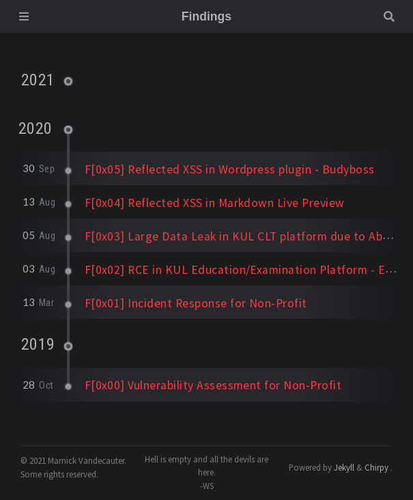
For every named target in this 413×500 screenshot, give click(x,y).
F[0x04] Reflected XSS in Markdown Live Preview (215, 202)
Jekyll (344, 467)
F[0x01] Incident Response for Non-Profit (196, 303)
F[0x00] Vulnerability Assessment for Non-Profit (213, 385)
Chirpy (376, 467)
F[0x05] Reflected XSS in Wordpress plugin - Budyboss (230, 169)
